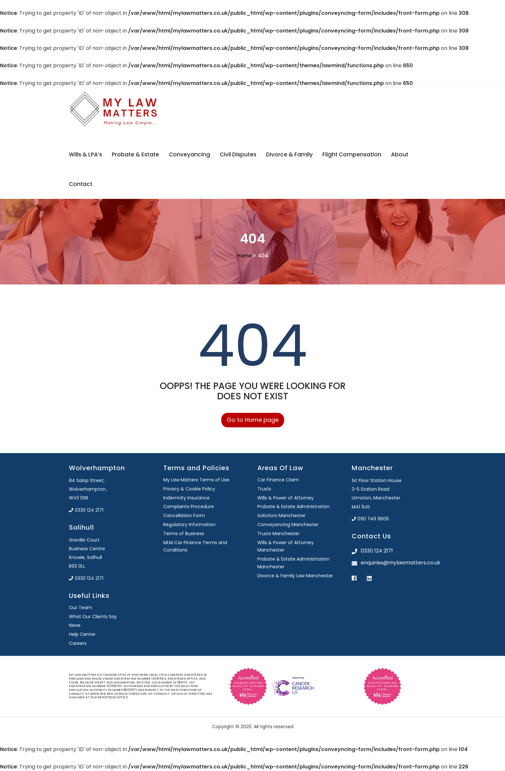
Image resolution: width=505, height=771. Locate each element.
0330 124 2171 (86, 510)
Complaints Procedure (188, 506)
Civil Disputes (238, 154)
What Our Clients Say (93, 616)
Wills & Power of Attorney (285, 498)
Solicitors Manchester (281, 515)
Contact (80, 184)
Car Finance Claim (278, 480)
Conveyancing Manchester (288, 524)
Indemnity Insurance (186, 498)
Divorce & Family (289, 154)
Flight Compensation (351, 154)
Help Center (82, 634)
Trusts (264, 489)
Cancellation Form (184, 515)
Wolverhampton (97, 467)
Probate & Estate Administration (293, 506)
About (399, 154)
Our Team (80, 607)
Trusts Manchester (278, 533)
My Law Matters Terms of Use (196, 480)
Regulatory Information (189, 524)
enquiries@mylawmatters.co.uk (398, 562)
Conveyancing (189, 154)
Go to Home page (253, 420)
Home (244, 255)
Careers (78, 643)
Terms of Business (183, 533)
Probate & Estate (135, 154)
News (75, 625)
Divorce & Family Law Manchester (295, 575)
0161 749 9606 (370, 519)
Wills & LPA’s (85, 154)
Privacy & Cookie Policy (189, 489)
